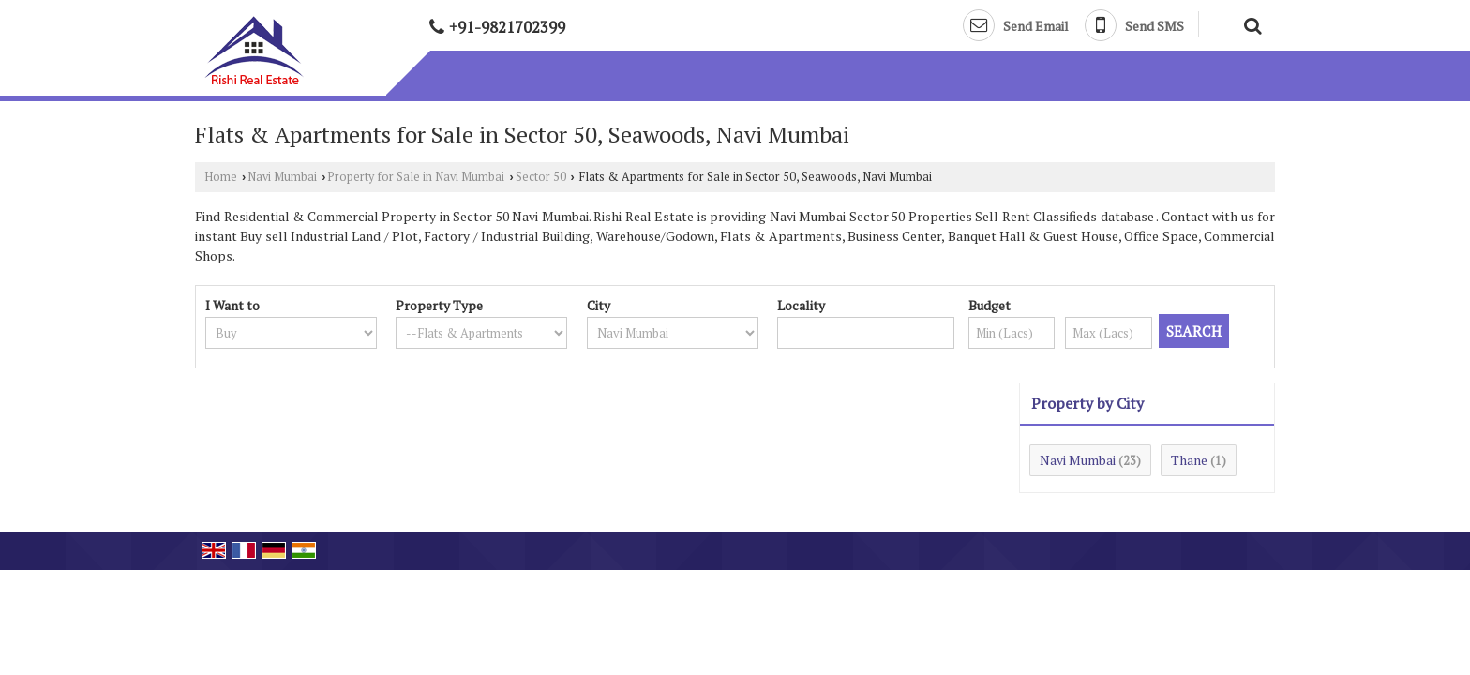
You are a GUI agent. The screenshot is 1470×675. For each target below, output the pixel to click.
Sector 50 (541, 177)
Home (220, 177)
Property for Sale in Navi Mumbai (415, 177)
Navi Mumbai (282, 177)
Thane (1189, 460)
